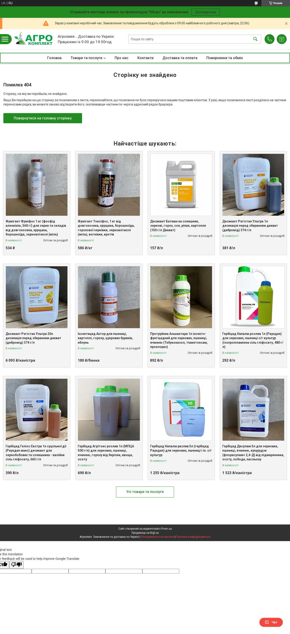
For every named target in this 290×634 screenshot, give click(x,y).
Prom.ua (166, 528)
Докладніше (205, 12)
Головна (54, 58)
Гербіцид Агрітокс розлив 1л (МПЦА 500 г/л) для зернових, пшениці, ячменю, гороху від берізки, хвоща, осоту (106, 452)
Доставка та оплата (180, 58)
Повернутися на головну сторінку (43, 118)
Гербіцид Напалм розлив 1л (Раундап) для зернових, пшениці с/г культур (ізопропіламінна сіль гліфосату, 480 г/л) (252, 340)
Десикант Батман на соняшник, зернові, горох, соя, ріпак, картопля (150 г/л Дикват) (178, 226)
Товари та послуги (86, 58)
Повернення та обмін (224, 58)
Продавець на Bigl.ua (145, 532)
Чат (271, 622)
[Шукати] (255, 39)
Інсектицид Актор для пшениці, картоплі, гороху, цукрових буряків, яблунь (105, 338)
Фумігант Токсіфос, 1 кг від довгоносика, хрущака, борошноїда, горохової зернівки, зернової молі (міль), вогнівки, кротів (106, 228)
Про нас (121, 58)
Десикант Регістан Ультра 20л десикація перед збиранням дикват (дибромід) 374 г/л (33, 338)
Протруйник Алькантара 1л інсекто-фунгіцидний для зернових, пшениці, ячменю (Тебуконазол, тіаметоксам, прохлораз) (179, 340)
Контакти (145, 58)
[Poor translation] (16, 565)
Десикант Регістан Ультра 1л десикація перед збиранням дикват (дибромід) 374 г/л (250, 226)
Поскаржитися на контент (157, 536)
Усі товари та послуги (145, 492)
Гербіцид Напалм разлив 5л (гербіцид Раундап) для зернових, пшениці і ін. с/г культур (181, 450)
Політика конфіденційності (193, 536)
